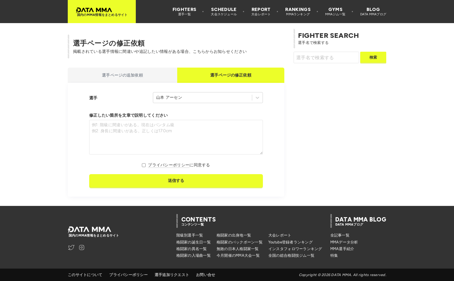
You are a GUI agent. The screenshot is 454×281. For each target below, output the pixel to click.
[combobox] (156, 97)
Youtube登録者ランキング (290, 242)
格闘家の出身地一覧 (234, 235)
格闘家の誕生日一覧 (193, 242)
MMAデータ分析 (344, 242)
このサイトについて (85, 275)
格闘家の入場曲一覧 (193, 255)
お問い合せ (205, 275)
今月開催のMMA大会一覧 (238, 255)
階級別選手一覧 (189, 235)
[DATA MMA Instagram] (81, 247)
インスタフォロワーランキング (295, 249)
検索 (373, 57)
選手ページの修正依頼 (230, 75)
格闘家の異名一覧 (191, 249)
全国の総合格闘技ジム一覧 (291, 255)
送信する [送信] (176, 180)
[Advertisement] (342, 109)
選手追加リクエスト (172, 275)
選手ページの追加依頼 (122, 75)
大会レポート (280, 235)
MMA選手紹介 (342, 249)
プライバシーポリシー (168, 165)
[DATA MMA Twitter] (71, 247)
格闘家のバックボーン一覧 (240, 242)
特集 (334, 255)
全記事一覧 (339, 235)
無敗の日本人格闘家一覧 (238, 249)
